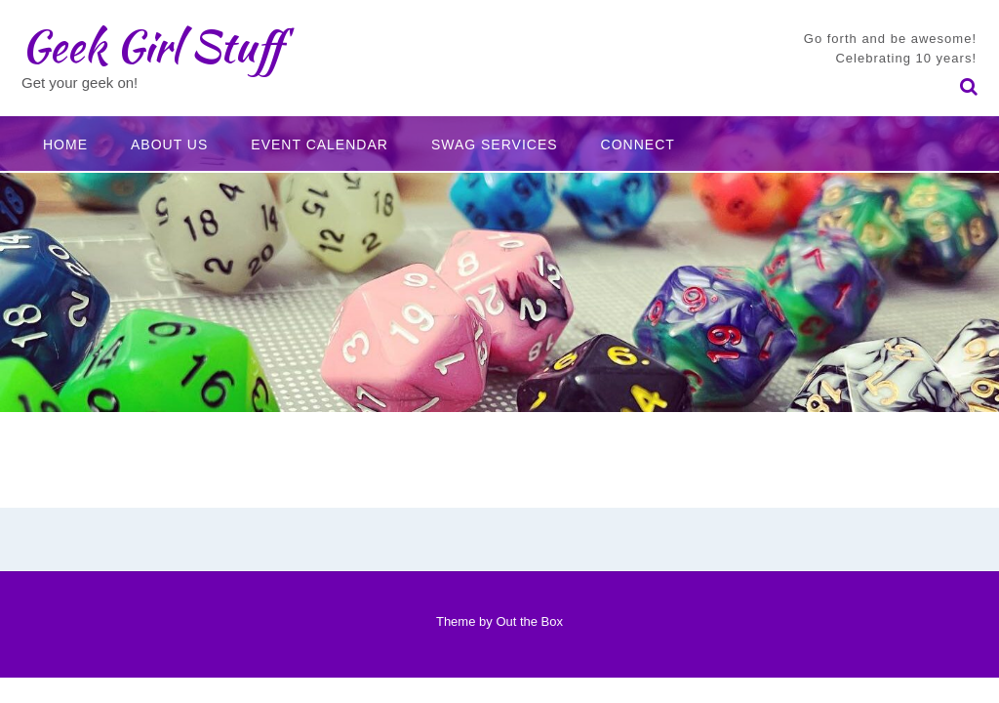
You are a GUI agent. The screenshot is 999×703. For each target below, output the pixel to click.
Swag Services (494, 144)
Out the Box (529, 621)
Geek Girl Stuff (151, 46)
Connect (638, 144)
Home (65, 144)
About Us (169, 144)
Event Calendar (319, 144)
